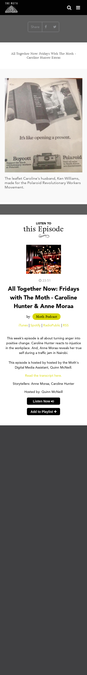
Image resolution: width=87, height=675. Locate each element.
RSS (66, 325)
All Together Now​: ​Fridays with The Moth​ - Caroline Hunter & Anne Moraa (43, 297)
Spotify (35, 325)
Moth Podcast (46, 317)
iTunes (23, 325)
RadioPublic (51, 325)
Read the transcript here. (43, 375)
